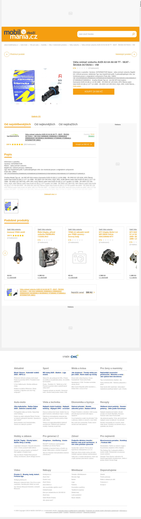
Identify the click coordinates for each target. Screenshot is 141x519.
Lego (73, 482)
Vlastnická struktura (89, 512)
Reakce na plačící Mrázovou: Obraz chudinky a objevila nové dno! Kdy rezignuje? (25, 390)
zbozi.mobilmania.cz (11, 45)
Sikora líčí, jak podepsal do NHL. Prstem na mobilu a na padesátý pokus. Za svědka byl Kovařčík (56, 379)
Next (136, 253)
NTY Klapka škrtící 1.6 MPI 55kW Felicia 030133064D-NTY (108, 234)
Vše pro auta (34, 45)
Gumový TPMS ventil (16, 232)
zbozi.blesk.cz (47, 484)
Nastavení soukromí (76, 512)
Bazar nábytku (76, 497)
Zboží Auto (46, 495)
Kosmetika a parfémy (78, 487)
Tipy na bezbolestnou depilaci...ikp (111, 380)
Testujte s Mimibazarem (79, 474)
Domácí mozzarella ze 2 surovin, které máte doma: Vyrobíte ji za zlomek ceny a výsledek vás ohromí (113, 424)
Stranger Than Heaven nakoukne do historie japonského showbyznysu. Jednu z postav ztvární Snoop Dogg (113, 458)
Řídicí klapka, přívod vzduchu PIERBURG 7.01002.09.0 (46, 234)
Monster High (76, 477)
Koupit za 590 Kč (94, 91)
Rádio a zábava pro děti (107, 479)
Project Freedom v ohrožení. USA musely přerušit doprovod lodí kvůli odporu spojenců (84, 413)
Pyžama (74, 484)
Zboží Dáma (46, 482)
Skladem (91, 136)
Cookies (65, 512)
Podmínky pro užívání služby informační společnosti (102, 510)
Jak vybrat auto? (48, 500)
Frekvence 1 (104, 482)
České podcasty (105, 477)
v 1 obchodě (11, 277)
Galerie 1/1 (36, 116)
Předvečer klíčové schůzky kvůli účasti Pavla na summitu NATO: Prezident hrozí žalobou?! (27, 379)
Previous (5, 253)
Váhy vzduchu (74, 45)
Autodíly (44, 45)
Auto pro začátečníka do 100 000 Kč (54, 492)
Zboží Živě (46, 477)
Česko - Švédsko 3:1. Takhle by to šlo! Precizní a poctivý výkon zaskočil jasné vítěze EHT (55, 386)
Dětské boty (75, 492)
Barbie (74, 479)
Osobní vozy (47, 479)
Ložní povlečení (76, 495)
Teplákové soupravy (78, 490)
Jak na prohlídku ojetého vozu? (52, 487)
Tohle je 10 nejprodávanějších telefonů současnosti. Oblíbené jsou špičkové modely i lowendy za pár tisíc (55, 424)
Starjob (102, 474)
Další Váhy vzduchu (14, 229)
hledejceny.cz (47, 474)
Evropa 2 (103, 484)
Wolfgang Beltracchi (20, 480)
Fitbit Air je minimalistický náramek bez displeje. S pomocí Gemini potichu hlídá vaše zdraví (55, 418)
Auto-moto (23, 45)
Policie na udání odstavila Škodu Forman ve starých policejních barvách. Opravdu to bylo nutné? (27, 418)
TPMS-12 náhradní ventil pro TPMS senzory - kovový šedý (78, 234)
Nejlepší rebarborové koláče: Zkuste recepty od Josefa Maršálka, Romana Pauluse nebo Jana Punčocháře (112, 413)
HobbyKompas (47, 490)
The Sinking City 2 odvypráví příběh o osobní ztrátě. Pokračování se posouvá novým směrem (112, 452)
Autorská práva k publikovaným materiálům (71, 510)
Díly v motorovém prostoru (58, 45)
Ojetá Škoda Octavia (49, 497)
